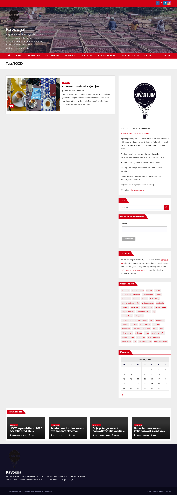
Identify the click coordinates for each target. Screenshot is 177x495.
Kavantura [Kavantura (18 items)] (160, 320)
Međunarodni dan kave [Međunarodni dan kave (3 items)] (141, 329)
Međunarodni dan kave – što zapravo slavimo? (67, 430)
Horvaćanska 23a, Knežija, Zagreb (135, 133)
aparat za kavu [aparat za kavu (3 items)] (138, 290)
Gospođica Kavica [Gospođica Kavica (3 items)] (143, 312)
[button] (165, 55)
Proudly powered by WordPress (17, 491)
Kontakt (148, 56)
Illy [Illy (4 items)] (154, 312)
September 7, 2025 (102, 435)
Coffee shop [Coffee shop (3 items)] (154, 299)
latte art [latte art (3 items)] (134, 324)
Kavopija (15, 29)
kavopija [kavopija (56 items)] (125, 324)
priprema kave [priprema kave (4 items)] (127, 333)
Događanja (70, 56)
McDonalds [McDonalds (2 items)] (126, 329)
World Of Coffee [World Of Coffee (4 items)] (145, 341)
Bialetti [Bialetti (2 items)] (158, 294)
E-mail (124, 223)
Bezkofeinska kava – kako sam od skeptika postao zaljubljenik (148, 431)
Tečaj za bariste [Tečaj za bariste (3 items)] (153, 337)
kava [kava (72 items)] (152, 320)
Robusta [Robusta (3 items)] (138, 333)
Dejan (80, 91)
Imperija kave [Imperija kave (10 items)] (127, 316)
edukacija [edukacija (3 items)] (160, 303)
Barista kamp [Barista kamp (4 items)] (147, 294)
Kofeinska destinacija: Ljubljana (81, 86)
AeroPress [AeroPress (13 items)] (125, 290)
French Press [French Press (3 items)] (147, 307)
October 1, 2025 (60, 435)
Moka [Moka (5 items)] (155, 329)
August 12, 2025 (143, 435)
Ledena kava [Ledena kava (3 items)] (145, 324)
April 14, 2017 (70, 91)
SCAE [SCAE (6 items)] (146, 333)
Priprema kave (33, 56)
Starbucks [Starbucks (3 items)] (141, 337)
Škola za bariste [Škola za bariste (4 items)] (160, 341)
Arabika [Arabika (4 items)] (149, 290)
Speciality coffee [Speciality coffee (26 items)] (157, 333)
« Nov (123, 395)
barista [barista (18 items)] (157, 290)
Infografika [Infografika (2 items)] (139, 316)
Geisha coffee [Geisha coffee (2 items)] (160, 307)
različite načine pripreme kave (134, 270)
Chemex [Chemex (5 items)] (136, 299)
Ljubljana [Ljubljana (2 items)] (156, 324)
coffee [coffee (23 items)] (144, 299)
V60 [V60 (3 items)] (134, 341)
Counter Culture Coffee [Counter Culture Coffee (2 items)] (131, 303)
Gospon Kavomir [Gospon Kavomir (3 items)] (128, 312)
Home (18, 56)
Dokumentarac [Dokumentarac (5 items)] (148, 303)
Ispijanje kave (52, 56)
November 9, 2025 (19, 435)
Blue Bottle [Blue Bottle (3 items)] (126, 299)
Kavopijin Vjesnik (107, 56)
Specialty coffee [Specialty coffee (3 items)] (128, 337)
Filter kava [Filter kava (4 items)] (135, 307)
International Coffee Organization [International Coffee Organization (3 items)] (134, 320)
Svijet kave (86, 56)
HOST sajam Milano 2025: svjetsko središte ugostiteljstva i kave (26, 431)
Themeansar (47, 491)
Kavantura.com (137, 190)
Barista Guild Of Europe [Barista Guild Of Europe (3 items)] (131, 294)
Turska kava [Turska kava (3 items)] (126, 341)
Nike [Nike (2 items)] (162, 329)
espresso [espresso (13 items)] (125, 307)
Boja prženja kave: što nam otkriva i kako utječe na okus (109, 431)
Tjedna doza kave (129, 56)
